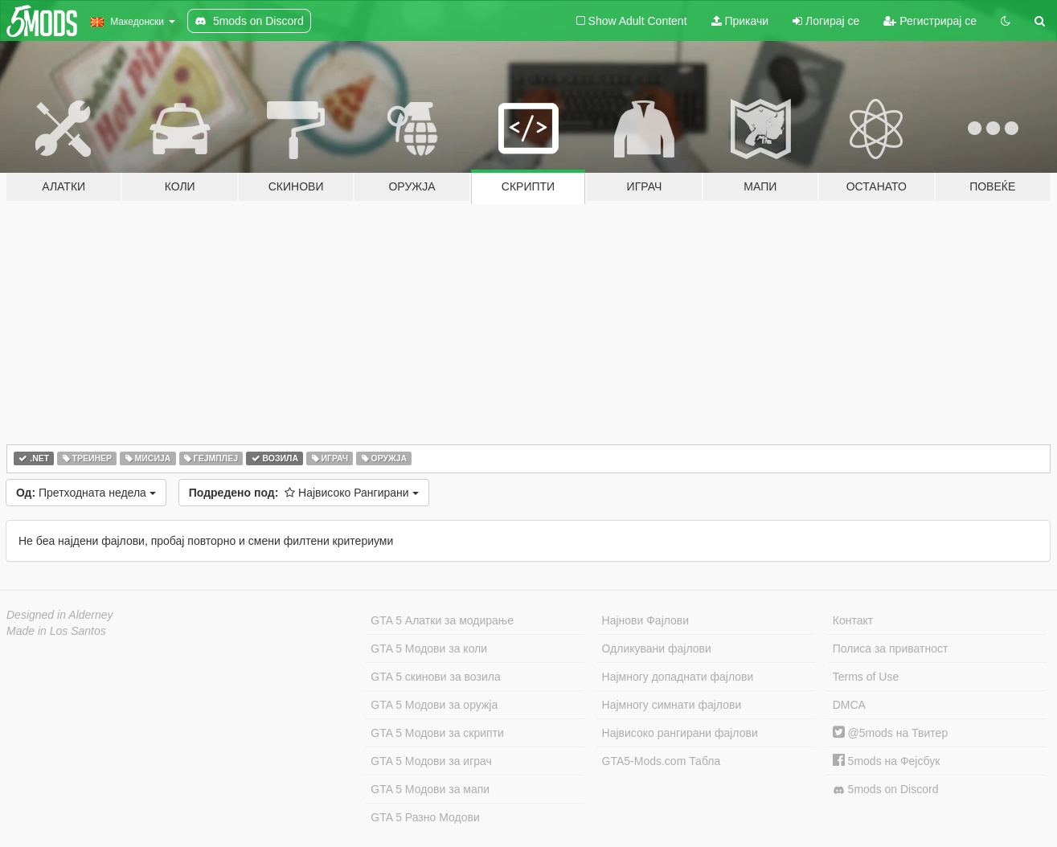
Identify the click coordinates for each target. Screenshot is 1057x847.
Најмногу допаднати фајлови (678, 676)
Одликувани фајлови (656, 648)
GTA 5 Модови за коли (429, 648)
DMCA (849, 704)
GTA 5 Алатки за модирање (442, 620)
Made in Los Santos (56, 630)
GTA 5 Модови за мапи (430, 789)
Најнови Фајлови (646, 620)
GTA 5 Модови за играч (431, 761)
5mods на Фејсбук (886, 761)
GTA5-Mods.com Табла (661, 761)
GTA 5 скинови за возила (435, 676)
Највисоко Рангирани (304, 492)
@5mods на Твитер (890, 733)
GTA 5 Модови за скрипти (437, 732)
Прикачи (740, 20)
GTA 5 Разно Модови (425, 817)
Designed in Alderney (59, 614)
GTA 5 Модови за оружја (434, 704)
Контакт (853, 620)
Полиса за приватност (890, 648)
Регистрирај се (930, 20)
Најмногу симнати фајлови (672, 704)
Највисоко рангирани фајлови (680, 732)
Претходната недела (86, 492)
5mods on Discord (886, 789)
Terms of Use (866, 676)
